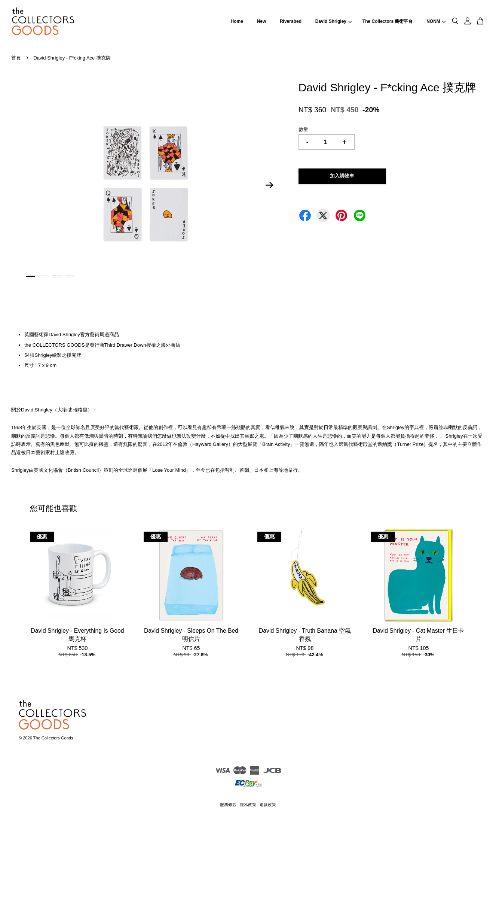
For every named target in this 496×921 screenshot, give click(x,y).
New (261, 21)
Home (237, 21)
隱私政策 (248, 804)
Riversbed (290, 21)
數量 (303, 129)
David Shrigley (333, 21)
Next (269, 185)
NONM (436, 21)
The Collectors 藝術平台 (387, 21)
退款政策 (268, 804)
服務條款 (228, 804)
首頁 (16, 58)
